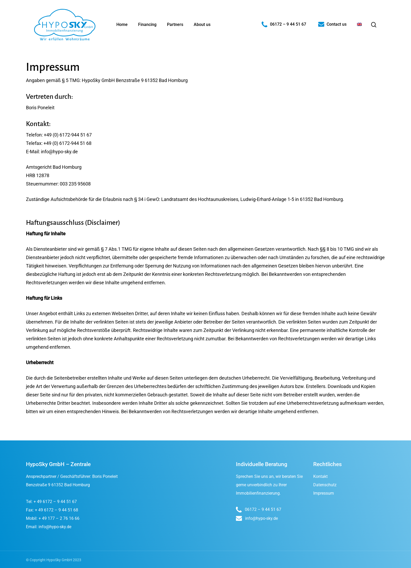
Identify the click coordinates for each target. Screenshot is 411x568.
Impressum (323, 493)
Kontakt (320, 476)
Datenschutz (325, 484)
